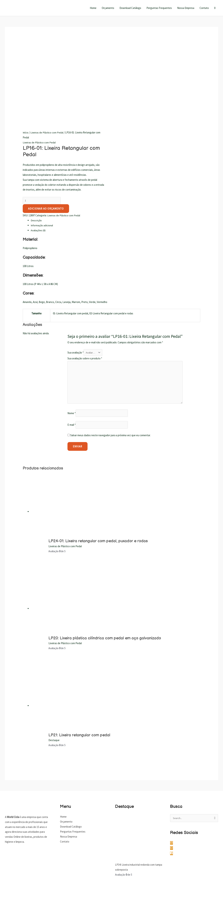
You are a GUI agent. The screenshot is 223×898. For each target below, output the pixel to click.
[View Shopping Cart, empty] (214, 8)
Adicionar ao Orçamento (46, 125)
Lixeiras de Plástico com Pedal (47, 48)
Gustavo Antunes (186, 875)
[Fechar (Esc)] (39, 889)
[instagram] (173, 761)
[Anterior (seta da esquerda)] (5, 895)
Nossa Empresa (185, 8)
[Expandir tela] (16, 889)
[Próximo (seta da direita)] (16, 895)
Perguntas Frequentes (159, 8)
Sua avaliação (75, 269)
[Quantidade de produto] (42, 117)
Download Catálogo (130, 8)
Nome (71, 331)
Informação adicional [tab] (42, 142)
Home (93, 8)
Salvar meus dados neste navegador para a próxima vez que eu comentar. (110, 353)
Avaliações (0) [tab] (38, 147)
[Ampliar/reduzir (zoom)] (5, 889)
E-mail (71, 343)
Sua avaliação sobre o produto (84, 275)
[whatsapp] (173, 766)
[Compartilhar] (27, 889)
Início (26, 48)
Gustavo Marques (208, 875)
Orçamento (108, 8)
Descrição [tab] (36, 137)
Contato (204, 8)
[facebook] (172, 772)
